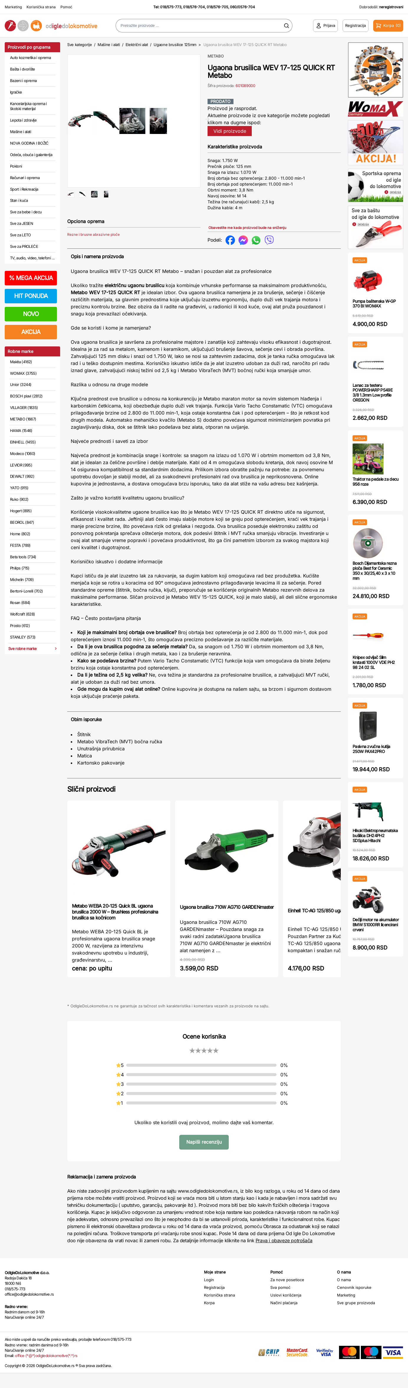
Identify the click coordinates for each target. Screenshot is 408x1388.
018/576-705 (217, 7)
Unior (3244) (20, 384)
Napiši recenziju (204, 1157)
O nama (344, 1294)
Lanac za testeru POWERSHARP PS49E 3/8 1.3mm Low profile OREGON (372, 392)
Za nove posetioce (287, 1294)
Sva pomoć (280, 1302)
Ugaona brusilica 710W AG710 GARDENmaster (227, 922)
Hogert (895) (21, 510)
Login (209, 1294)
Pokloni (16, 166)
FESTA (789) (20, 545)
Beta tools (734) (23, 556)
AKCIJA (30, 331)
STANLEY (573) (23, 637)
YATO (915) (19, 487)
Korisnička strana (41, 7)
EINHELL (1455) (23, 442)
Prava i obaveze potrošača (284, 1255)
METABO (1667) (23, 419)
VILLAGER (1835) (24, 407)
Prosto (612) (20, 625)
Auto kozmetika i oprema (30, 57)
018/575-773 (170, 7)
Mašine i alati (20, 131)
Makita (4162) (21, 361)
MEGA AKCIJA (31, 277)
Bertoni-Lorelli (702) (26, 591)
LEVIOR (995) (21, 465)
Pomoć (66, 7)
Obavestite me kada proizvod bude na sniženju (247, 227)
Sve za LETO (20, 235)
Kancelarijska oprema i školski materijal (28, 106)
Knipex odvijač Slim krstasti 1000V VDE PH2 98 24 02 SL (374, 662)
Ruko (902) (19, 499)
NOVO (31, 313)
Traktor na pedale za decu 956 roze (376, 482)
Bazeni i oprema (23, 80)
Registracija (214, 1302)
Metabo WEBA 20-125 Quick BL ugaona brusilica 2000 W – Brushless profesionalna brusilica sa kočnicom (115, 926)
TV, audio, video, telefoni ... (32, 258)
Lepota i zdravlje (23, 120)
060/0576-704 (242, 7)
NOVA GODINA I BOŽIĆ (29, 143)
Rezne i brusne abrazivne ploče (93, 253)
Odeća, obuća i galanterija (31, 154)
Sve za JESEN (21, 223)
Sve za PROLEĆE (24, 246)
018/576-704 (194, 7)
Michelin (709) (22, 579)
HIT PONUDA (31, 295)
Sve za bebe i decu (26, 211)
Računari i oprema (25, 177)
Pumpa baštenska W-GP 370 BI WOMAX (374, 304)
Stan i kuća (19, 200)
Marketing (13, 7)
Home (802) (20, 533)
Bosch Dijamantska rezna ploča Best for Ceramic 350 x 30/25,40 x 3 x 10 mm (375, 570)
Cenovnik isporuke (354, 1302)
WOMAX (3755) (23, 373)
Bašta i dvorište (22, 69)
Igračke (16, 92)
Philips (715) (19, 568)
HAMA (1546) (21, 430)
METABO (216, 56)
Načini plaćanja (283, 1317)
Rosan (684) (20, 602)
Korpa (209, 1317)
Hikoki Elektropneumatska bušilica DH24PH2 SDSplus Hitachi (375, 835)
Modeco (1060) (22, 453)
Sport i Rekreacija (24, 189)
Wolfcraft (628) (22, 614)
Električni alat (137, 44)
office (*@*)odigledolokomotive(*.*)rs (46, 1370)
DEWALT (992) (22, 476)
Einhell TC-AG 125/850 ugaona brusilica (328, 925)
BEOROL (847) (22, 522)
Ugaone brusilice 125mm (175, 44)
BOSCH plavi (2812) (26, 396)
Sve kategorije (79, 44)
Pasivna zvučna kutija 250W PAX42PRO (371, 749)
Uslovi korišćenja (285, 1309)
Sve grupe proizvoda (356, 1317)
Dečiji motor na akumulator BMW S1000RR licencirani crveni (376, 924)
